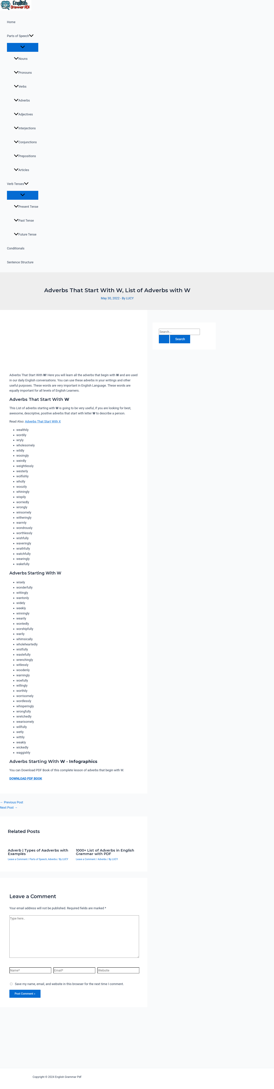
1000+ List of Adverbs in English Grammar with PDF (105, 852)
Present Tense (26, 206)
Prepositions (25, 156)
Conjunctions (25, 142)
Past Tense (24, 220)
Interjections (25, 128)
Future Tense (25, 234)
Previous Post (11, 802)
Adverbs (22, 100)
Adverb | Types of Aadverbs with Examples (38, 852)
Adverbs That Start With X (43, 421)
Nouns (20, 58)
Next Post (9, 807)
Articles (21, 170)
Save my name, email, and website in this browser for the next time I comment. (69, 984)
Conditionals (15, 248)
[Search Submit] (164, 339)
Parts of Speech (20, 36)
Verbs (20, 86)
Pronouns (23, 72)
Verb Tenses (18, 184)
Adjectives (23, 114)
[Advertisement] (73, 345)
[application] (31, 36)
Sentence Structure (20, 262)
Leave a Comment (17, 859)
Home (11, 22)
